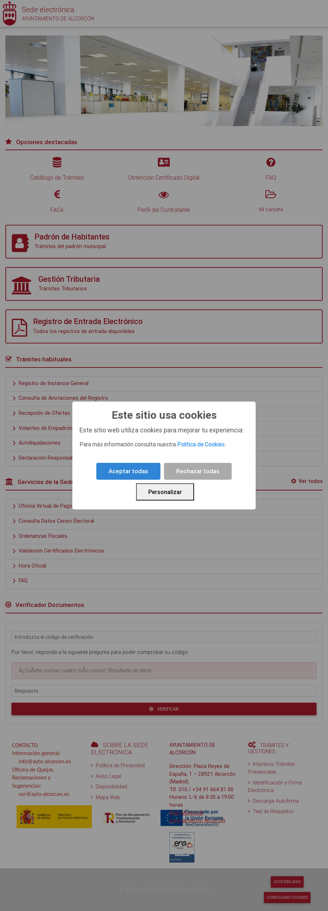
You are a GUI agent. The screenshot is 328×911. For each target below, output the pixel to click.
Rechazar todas (198, 471)
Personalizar (165, 491)
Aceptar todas (128, 471)
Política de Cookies (201, 444)
